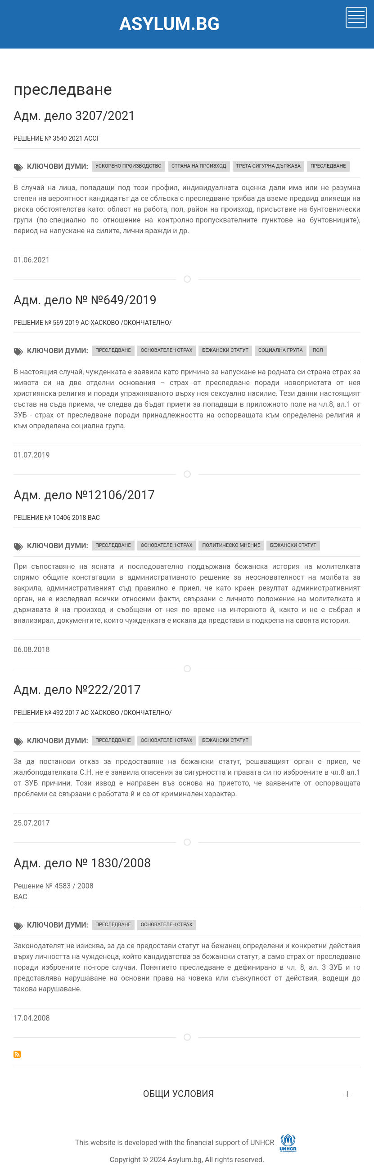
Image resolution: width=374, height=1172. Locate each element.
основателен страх (167, 350)
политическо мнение (231, 545)
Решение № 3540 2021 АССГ (57, 138)
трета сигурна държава (268, 166)
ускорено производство (128, 166)
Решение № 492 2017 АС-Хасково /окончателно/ (93, 712)
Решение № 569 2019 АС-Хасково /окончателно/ (93, 322)
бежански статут (225, 350)
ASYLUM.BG (169, 24)
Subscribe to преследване (17, 1054)
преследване (328, 166)
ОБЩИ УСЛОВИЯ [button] (178, 1093)
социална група (280, 350)
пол (318, 350)
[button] (356, 17)
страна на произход (198, 166)
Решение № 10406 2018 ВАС (57, 517)
